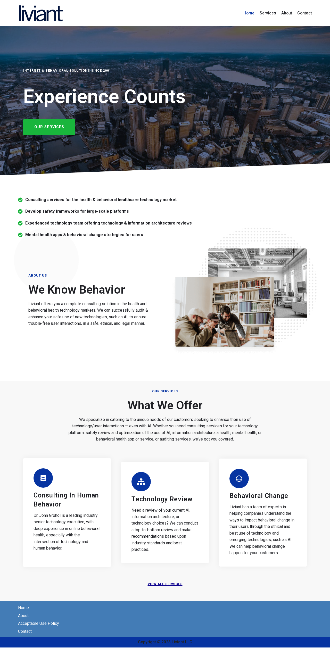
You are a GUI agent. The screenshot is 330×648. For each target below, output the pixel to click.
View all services (165, 584)
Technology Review (162, 499)
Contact (304, 13)
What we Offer (165, 405)
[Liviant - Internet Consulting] (41, 13)
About (286, 13)
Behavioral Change (258, 496)
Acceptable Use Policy (38, 624)
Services (267, 13)
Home (248, 13)
